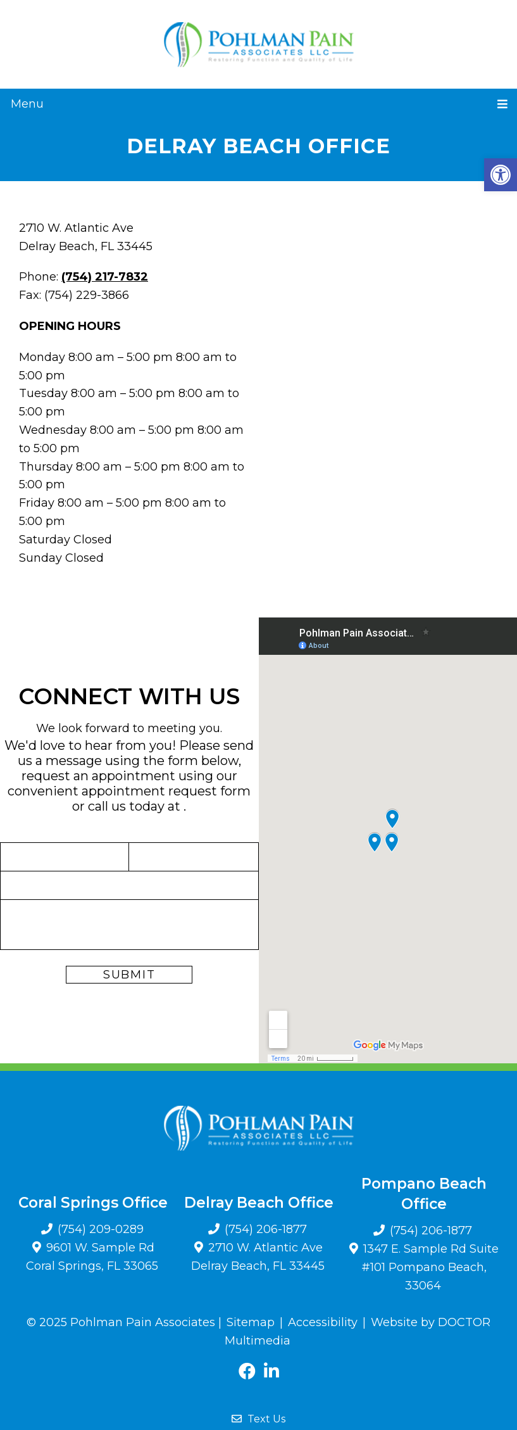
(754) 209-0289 (101, 1229)
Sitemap (251, 1322)
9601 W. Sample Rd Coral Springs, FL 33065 (92, 1257)
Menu (27, 104)
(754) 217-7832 (104, 277)
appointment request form (166, 791)
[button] (500, 174)
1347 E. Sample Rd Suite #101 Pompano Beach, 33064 (430, 1267)
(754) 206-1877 (266, 1229)
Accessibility (323, 1322)
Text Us (258, 1419)
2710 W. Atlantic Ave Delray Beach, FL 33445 (258, 1257)
